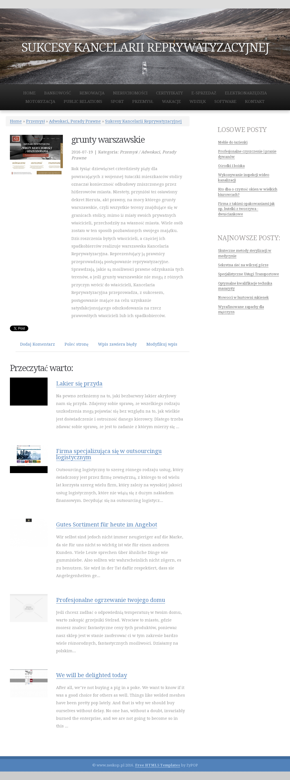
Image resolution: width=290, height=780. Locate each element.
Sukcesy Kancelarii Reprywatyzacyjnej (143, 121)
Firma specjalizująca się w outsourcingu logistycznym (109, 454)
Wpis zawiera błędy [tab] (117, 344)
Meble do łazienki (233, 142)
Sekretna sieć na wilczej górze (243, 265)
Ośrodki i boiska (231, 166)
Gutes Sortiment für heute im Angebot (106, 524)
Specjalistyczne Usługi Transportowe (248, 274)
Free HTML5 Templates (157, 765)
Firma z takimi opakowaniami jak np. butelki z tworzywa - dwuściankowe (246, 209)
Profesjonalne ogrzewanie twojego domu (110, 600)
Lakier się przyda (79, 383)
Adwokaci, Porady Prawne (75, 121)
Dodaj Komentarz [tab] (37, 344)
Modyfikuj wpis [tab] (161, 344)
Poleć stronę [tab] (76, 344)
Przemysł (35, 121)
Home (16, 121)
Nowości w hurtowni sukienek (243, 298)
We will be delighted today (91, 675)
